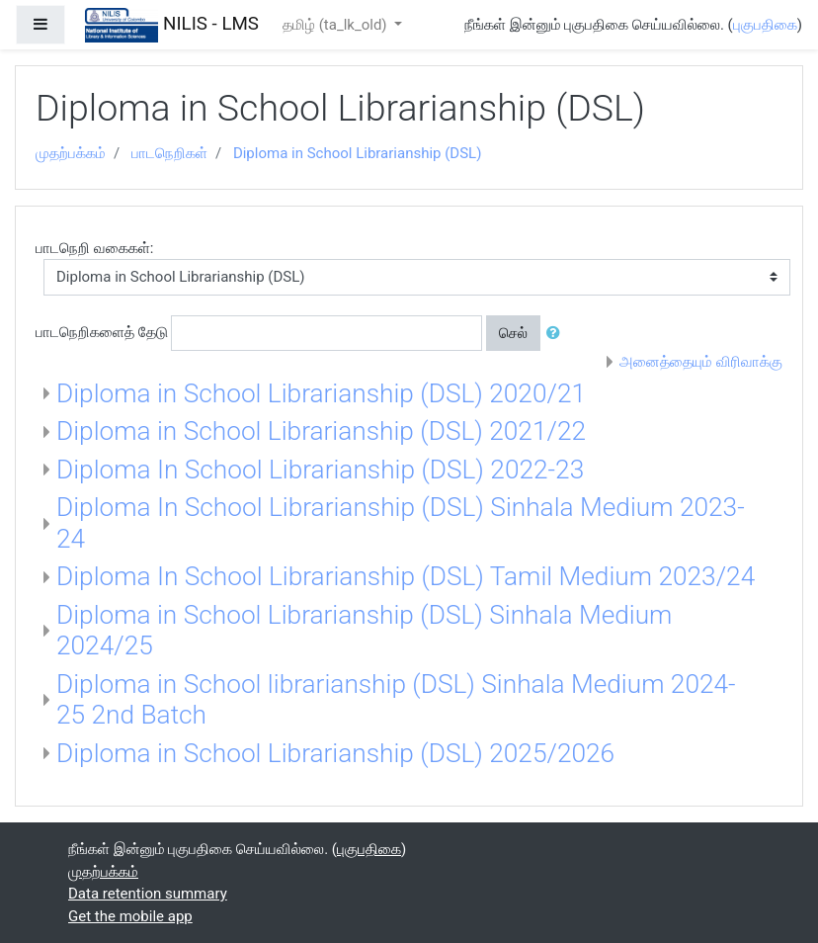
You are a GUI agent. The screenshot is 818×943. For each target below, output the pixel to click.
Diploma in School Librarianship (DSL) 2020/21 (321, 393)
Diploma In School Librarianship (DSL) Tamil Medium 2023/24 (405, 576)
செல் (513, 333)
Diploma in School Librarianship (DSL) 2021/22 (321, 431)
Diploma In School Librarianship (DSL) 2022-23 (320, 469)
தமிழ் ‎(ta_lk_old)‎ (336, 25)
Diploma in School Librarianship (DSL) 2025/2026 (335, 753)
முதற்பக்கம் (71, 153)
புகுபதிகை (765, 25)
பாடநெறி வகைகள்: (94, 248)
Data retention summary (147, 893)
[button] (557, 333)
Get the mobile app (130, 916)
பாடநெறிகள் (169, 153)
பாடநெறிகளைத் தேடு (102, 332)
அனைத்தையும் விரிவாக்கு (700, 362)
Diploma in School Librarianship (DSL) (357, 153)
